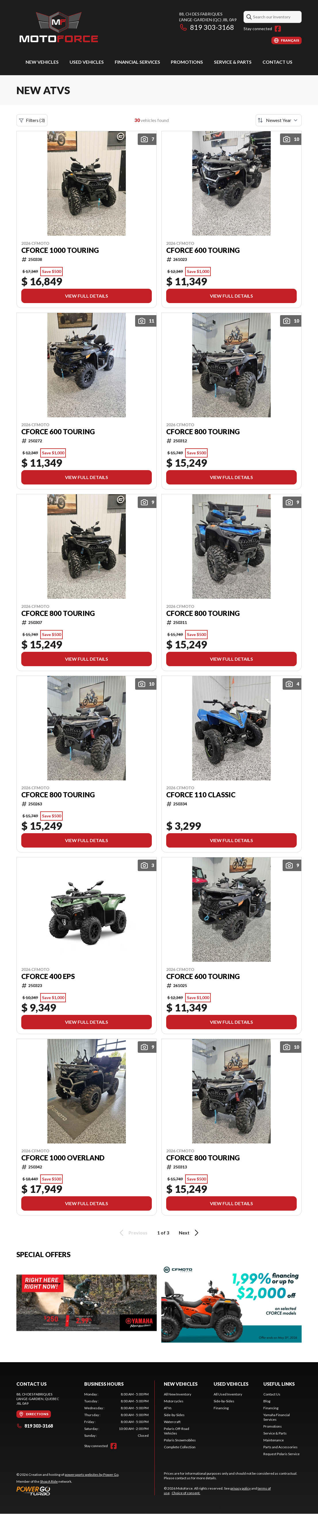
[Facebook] (277, 28)
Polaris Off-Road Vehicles (176, 1430)
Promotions (187, 62)
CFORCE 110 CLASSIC (200, 795)
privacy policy (240, 1488)
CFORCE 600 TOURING (203, 250)
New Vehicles (42, 62)
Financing (221, 1408)
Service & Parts (233, 62)
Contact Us (277, 62)
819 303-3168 (206, 27)
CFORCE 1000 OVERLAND (62, 1158)
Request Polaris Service (281, 1454)
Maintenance (273, 1440)
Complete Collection (180, 1447)
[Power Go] (67, 1490)
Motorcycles (173, 1401)
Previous (132, 1232)
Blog (266, 1401)
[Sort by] (279, 120)
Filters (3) (32, 120)
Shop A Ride (49, 1481)
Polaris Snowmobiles (180, 1440)
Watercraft (172, 1422)
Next (189, 1232)
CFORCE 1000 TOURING (60, 250)
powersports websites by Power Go (91, 1474)
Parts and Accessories (280, 1447)
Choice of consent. (186, 1493)
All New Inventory (177, 1394)
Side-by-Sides (174, 1415)
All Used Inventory (228, 1394)
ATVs (168, 1408)
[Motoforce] (58, 27)
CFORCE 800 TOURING (203, 432)
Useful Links (279, 1384)
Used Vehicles (87, 62)
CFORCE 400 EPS (48, 976)
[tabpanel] (116, 1415)
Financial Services (137, 62)
